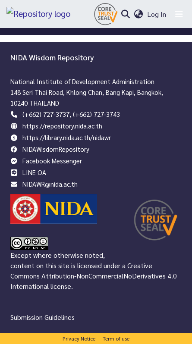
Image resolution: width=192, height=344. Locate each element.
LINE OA (34, 172)
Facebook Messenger (52, 160)
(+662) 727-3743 (96, 114)
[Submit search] (125, 14)
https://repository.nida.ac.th (62, 126)
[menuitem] (138, 14)
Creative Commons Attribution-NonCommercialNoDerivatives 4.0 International (93, 276)
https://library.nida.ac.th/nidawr (66, 137)
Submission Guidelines (42, 317)
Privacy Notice (79, 338)
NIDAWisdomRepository (55, 149)
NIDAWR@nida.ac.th (50, 184)
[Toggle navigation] (179, 14)
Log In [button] (157, 14)
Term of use (116, 338)
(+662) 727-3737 (45, 114)
